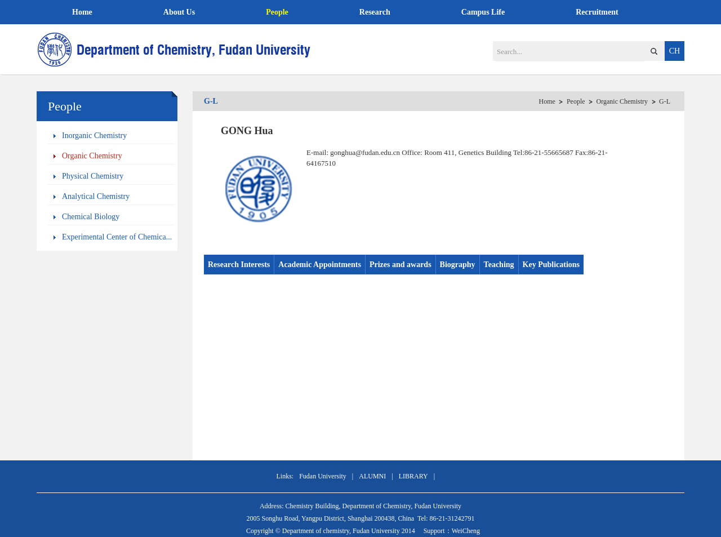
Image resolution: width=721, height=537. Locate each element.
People (277, 12)
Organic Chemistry (92, 156)
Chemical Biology (90, 216)
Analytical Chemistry (96, 196)
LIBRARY (413, 476)
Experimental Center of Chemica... (117, 237)
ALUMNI (372, 476)
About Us (179, 12)
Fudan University (322, 476)
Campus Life (483, 12)
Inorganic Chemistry (94, 135)
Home (82, 12)
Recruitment (597, 12)
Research (374, 12)
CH (674, 51)
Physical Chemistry (92, 176)
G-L (664, 101)
